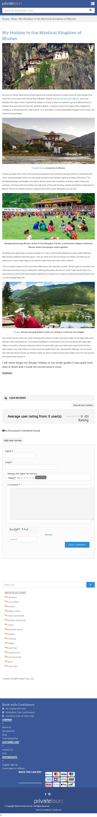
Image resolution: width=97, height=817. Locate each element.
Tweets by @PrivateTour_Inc (18, 678)
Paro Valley (45, 253)
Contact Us (7, 749)
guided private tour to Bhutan (66, 99)
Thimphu (16, 332)
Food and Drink (14, 657)
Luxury (10, 625)
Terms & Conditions (43, 810)
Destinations (8, 731)
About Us (6, 727)
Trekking (11, 638)
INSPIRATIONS (15, 593)
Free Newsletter (10, 738)
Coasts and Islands (15, 615)
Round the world (14, 629)
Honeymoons (13, 652)
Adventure (12, 597)
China (42, 110)
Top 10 (10, 661)
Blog (14, 18)
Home (5, 18)
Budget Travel (13, 611)
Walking (11, 634)
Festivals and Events (16, 620)
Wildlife (11, 643)
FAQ (4, 753)
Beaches (11, 606)
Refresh (48, 534)
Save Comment (77, 544)
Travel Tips (12, 666)
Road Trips (12, 648)
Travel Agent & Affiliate (13, 768)
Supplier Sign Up (9, 764)
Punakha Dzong (38, 168)
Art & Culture (13, 601)
